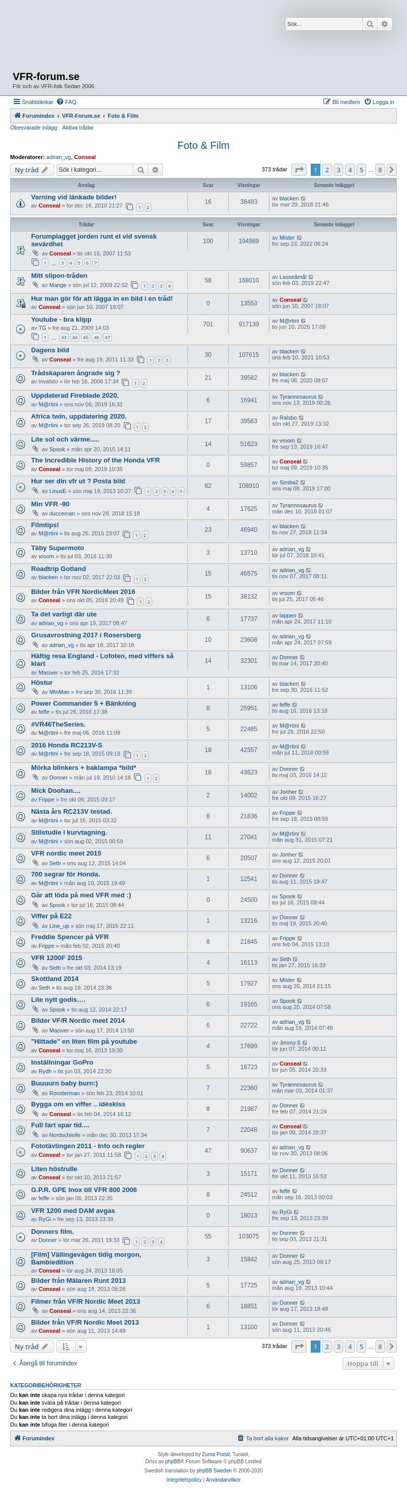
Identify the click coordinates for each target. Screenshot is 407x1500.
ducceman (62, 513)
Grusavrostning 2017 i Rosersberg (86, 635)
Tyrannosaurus (298, 397)
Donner (289, 657)
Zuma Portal (216, 1454)
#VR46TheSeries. (58, 724)
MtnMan (59, 692)
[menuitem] (66, 102)
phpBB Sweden (214, 1470)
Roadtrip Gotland (58, 569)
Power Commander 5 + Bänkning (83, 703)
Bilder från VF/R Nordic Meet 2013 (85, 1322)
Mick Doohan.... (55, 790)
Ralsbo (288, 418)
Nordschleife (64, 1135)
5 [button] (361, 169)
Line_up (59, 926)
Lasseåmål (293, 277)
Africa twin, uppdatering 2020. (79, 416)
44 (74, 337)
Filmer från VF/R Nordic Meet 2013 (85, 1301)
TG (42, 328)
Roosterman (64, 1093)
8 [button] (380, 169)
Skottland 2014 (54, 978)
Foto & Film (203, 145)
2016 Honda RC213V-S (66, 745)
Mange (58, 285)
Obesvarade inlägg (33, 127)
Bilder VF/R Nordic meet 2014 (78, 1020)
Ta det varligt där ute (64, 614)
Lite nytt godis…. (58, 999)
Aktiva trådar (78, 127)
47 (107, 337)
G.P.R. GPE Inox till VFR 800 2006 (84, 1190)
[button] (299, 170)
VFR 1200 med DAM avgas (73, 1210)
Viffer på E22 (51, 916)
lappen (288, 615)
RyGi (45, 1219)
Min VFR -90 (50, 504)
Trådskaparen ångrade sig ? (75, 373)
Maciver (49, 672)
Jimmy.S (290, 1043)
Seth (55, 863)
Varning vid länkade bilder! (74, 197)
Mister (287, 238)
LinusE (58, 491)
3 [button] (338, 169)
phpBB (172, 1461)
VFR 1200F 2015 (56, 958)
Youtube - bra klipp (61, 319)
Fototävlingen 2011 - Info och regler (88, 1146)
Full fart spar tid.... (60, 1125)
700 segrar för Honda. (65, 874)
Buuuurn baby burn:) (64, 1083)
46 (96, 337)
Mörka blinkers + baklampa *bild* (83, 767)
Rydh (45, 1071)
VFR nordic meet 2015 (66, 853)
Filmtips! (45, 525)
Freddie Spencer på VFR (69, 937)
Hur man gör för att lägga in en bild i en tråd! (102, 298)
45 (85, 337)
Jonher (288, 792)
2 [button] (327, 169)
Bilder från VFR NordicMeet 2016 (83, 592)
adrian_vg (58, 157)
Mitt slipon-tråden (59, 275)
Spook (57, 449)
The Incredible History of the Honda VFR (95, 460)
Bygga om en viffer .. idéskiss (78, 1104)
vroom (287, 440)
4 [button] (349, 169)
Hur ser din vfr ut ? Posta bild (78, 481)
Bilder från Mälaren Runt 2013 (78, 1280)
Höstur (42, 682)
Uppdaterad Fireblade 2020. (75, 395)
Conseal (85, 157)
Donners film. (52, 1231)
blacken (289, 198)
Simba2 (289, 482)
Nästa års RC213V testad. (71, 811)
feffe (44, 712)
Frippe (47, 799)
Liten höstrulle (54, 1169)
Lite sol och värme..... (65, 439)
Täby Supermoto (57, 548)
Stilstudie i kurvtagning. (69, 832)
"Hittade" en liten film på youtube (84, 1041)
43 (63, 337)
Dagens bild (50, 350)
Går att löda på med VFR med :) (81, 895)
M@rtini (289, 321)
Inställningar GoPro (62, 1062)
